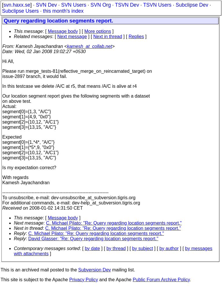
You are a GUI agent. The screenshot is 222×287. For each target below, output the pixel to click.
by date (92, 248)
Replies (136, 36)
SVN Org (100, 5)
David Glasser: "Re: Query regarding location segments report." (93, 238)
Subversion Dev (94, 269)
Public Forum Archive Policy (161, 279)
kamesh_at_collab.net (89, 46)
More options (97, 31)
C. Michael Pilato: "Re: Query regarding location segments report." (114, 223)
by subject (142, 248)
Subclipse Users (20, 11)
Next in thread (107, 36)
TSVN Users (157, 5)
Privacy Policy (83, 279)
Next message (72, 36)
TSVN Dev (127, 5)
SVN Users (73, 5)
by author (169, 248)
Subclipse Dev (192, 5)
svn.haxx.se (16, 5)
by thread (116, 248)
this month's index (63, 11)
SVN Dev (46, 5)
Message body (63, 31)
